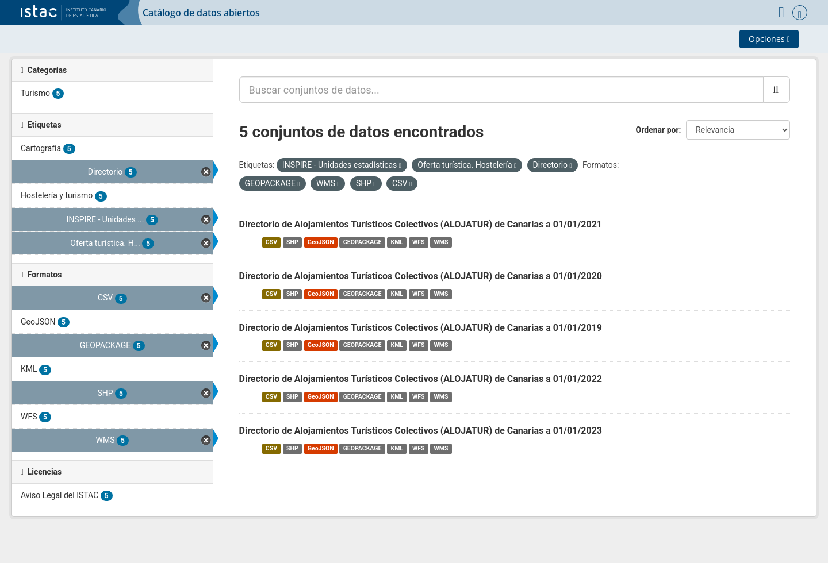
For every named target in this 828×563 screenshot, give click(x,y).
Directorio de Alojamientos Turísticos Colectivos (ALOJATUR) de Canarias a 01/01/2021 (421, 224)
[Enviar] (776, 89)
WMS (441, 242)
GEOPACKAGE (362, 242)
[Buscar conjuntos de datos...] (501, 89)
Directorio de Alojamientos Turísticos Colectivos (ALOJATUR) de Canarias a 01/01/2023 (421, 430)
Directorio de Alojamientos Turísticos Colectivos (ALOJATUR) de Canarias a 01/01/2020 (421, 276)
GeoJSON (321, 242)
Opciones (769, 38)
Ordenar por (657, 129)
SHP (292, 242)
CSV (271, 242)
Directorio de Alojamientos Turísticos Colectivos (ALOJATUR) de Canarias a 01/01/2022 (421, 378)
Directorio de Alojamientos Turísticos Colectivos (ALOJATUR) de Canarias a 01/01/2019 (421, 327)
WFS (418, 242)
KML (396, 242)
